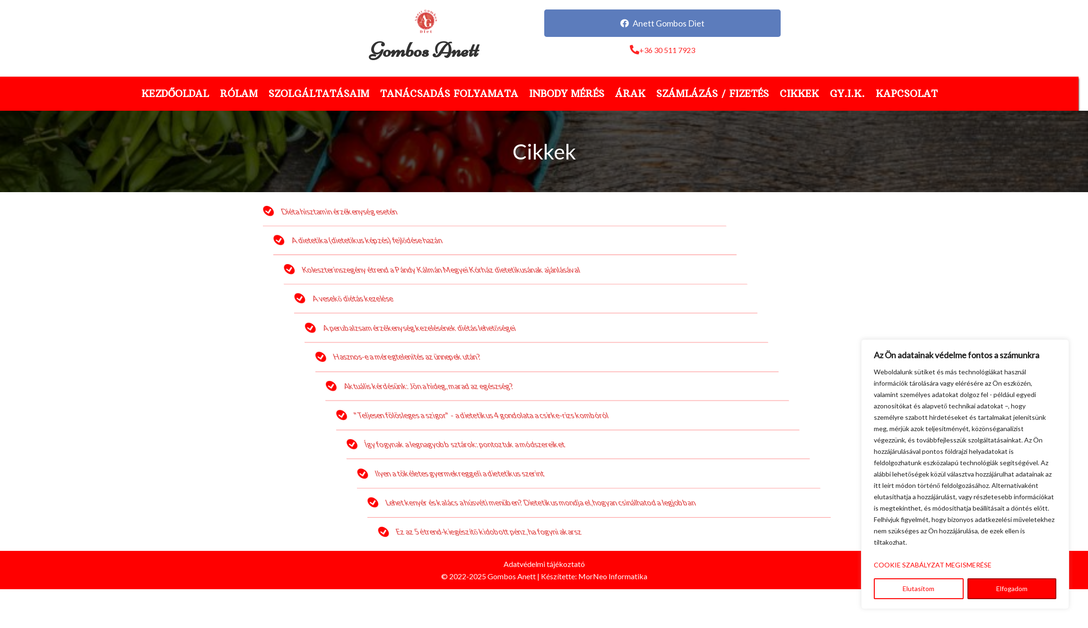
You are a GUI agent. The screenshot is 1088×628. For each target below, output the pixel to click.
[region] (965, 474)
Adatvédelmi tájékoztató (544, 563)
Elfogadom (1011, 588)
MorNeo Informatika (612, 576)
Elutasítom (918, 588)
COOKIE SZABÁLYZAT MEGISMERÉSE (933, 565)
